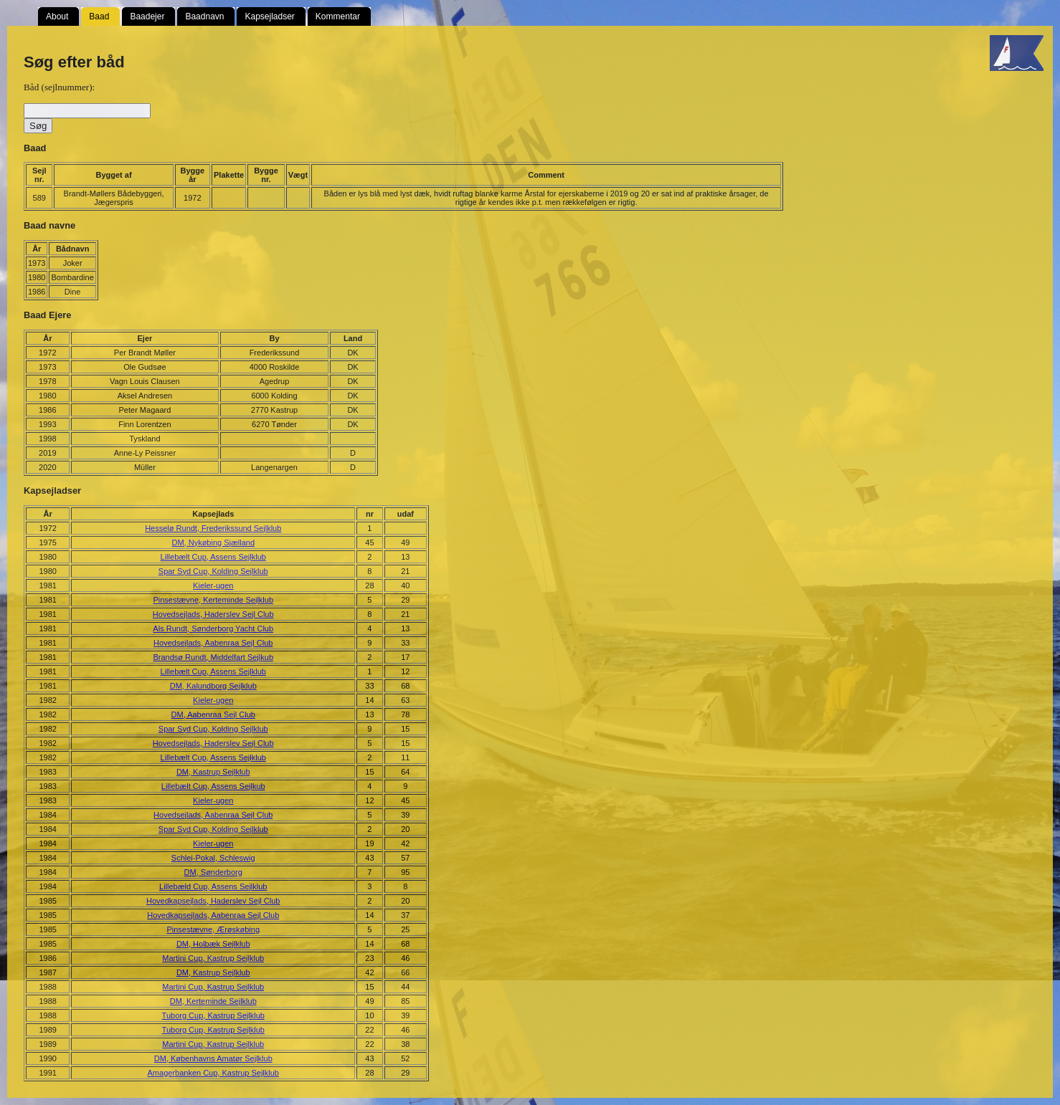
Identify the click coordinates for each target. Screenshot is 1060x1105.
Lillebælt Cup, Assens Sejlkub (213, 786)
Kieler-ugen (213, 585)
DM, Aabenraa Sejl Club (213, 714)
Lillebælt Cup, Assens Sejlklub (213, 556)
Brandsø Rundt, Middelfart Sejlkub (213, 657)
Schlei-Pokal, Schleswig (213, 857)
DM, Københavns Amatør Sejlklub (213, 1058)
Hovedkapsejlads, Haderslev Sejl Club (213, 900)
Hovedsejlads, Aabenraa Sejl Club (213, 642)
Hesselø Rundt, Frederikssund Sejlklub (213, 528)
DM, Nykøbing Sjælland (213, 542)
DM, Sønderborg (213, 872)
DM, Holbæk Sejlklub (213, 943)
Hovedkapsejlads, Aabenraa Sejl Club (213, 915)
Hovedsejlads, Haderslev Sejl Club (213, 614)
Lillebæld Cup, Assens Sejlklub (213, 886)
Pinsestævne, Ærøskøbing (213, 929)
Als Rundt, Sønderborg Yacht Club (213, 628)
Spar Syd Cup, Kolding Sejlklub (213, 571)
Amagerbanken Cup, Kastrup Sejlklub (213, 1072)
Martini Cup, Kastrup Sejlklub (213, 958)
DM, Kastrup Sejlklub (213, 771)
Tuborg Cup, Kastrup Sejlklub (213, 1015)
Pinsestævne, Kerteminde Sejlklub (213, 599)
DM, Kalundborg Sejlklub (213, 685)
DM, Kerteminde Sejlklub (213, 1001)
